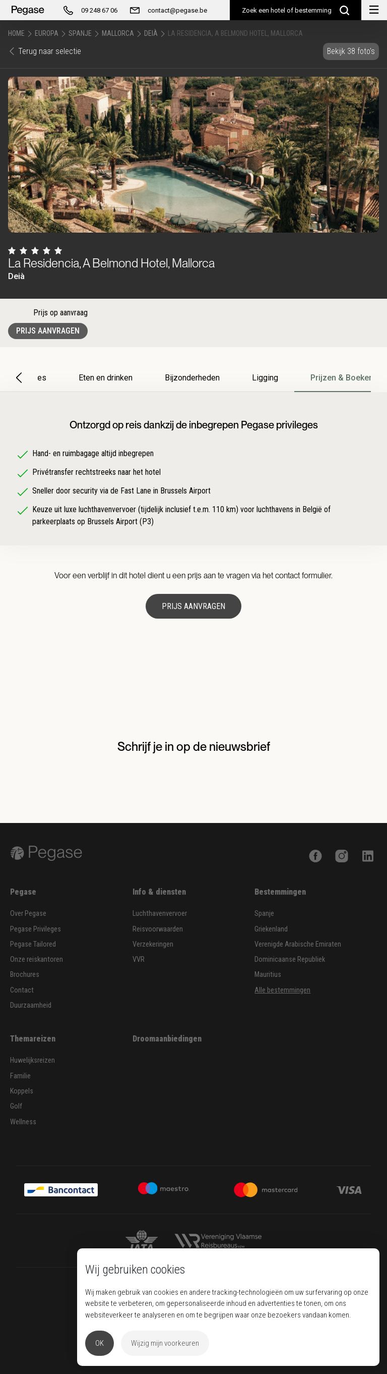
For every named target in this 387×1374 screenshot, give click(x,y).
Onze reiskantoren (36, 959)
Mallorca (118, 33)
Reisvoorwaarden (158, 929)
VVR (139, 959)
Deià (151, 33)
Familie (20, 1076)
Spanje (80, 33)
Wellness (23, 1122)
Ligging (265, 377)
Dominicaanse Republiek (289, 959)
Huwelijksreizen (32, 1060)
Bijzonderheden (192, 377)
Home (16, 33)
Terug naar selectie (44, 51)
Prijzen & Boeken (341, 377)
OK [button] (99, 1343)
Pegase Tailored (33, 944)
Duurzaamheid (30, 1005)
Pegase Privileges (35, 929)
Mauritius (267, 974)
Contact (22, 990)
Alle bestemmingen (282, 990)
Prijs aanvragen (48, 331)
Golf (16, 1106)
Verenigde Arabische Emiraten (297, 944)
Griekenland (271, 929)
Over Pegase (28, 913)
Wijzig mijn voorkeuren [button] (165, 1343)
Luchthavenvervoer (160, 913)
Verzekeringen (153, 944)
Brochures (24, 974)
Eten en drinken (106, 377)
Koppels (21, 1091)
